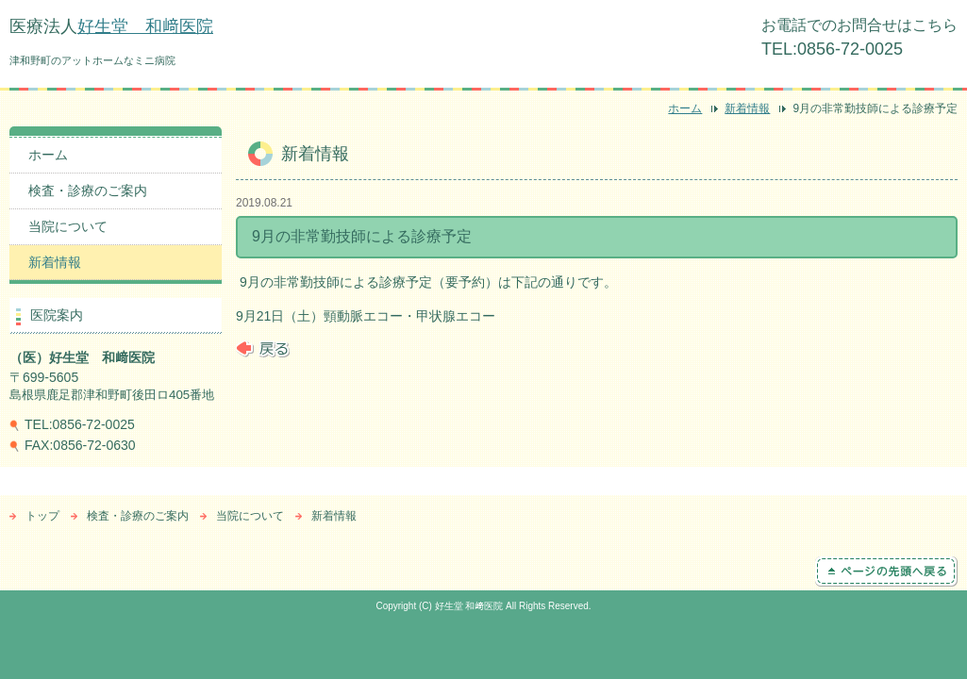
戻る (263, 348)
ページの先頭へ (886, 571)
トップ (42, 515)
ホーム (685, 108)
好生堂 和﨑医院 (145, 26)
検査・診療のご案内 (87, 190)
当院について (68, 226)
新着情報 (747, 108)
